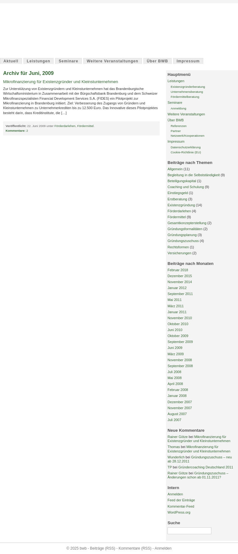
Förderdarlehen (64, 126)
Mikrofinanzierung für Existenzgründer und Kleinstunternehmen (60, 81)
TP (170, 467)
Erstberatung (177, 199)
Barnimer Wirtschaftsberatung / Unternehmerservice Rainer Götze (93, 33)
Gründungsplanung (182, 235)
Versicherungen (179, 253)
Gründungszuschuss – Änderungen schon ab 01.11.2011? (198, 475)
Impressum (188, 61)
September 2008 (180, 366)
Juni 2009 (175, 348)
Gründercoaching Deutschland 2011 (205, 467)
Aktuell (10, 61)
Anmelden (175, 494)
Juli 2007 (174, 420)
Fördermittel (85, 126)
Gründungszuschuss (183, 241)
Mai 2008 (175, 378)
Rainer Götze (178, 437)
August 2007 (177, 414)
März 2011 (176, 306)
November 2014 (180, 282)
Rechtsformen (178, 247)
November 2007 (180, 408)
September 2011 (180, 294)
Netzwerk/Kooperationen (187, 135)
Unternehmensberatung (187, 91)
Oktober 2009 (178, 336)
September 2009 (180, 342)
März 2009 (176, 354)
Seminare (68, 61)
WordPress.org (179, 512)
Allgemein (175, 169)
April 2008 (175, 384)
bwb (18, 16)
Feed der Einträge (181, 500)
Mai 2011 (175, 300)
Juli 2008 (174, 372)
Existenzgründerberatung (188, 86)
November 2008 (180, 360)
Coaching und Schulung (186, 187)
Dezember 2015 (180, 276)
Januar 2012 (177, 288)
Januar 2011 (177, 312)
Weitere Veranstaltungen (112, 61)
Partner (176, 131)
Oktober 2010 (178, 324)
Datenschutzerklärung (186, 147)
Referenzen (179, 126)
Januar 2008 (177, 396)
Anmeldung (178, 108)
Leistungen (38, 61)
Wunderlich (176, 457)
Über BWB (157, 61)
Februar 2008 (178, 390)
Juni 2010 (175, 330)
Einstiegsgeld (178, 193)
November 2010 (180, 318)
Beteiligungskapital (182, 181)
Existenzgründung (181, 205)
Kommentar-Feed (181, 506)
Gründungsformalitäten (185, 229)
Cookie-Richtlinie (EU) (186, 152)
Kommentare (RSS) (135, 548)
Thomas (174, 447)
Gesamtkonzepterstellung (187, 223)
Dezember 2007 (180, 402)
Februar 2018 (178, 270)
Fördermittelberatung (185, 96)
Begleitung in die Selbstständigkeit (194, 175)
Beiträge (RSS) (102, 548)
